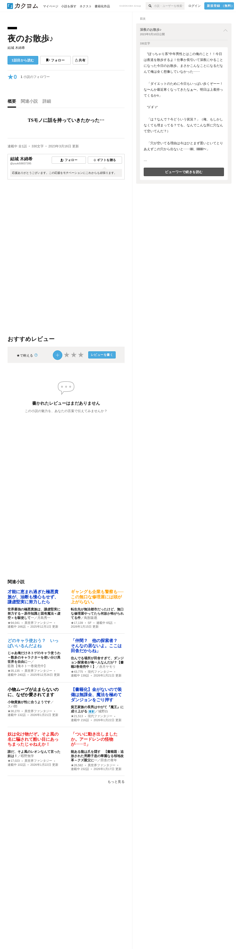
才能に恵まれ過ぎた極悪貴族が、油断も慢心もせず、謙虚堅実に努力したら (33, 596)
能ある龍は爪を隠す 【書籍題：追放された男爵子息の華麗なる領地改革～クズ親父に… (97, 756)
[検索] (150, 6)
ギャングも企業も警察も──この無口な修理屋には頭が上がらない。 (97, 596)
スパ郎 (12, 706)
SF (90, 623)
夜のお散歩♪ (31, 38)
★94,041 (14, 623)
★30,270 (14, 711)
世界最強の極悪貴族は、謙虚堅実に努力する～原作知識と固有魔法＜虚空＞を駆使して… (34, 613)
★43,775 (77, 671)
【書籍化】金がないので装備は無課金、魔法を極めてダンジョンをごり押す (96, 694)
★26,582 (77, 765)
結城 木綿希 (16, 48)
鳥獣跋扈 (90, 618)
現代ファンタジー (100, 671)
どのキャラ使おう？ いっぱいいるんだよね (33, 643)
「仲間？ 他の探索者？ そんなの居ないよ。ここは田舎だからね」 (96, 645)
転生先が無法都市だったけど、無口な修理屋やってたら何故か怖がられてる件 (97, 613)
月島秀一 (44, 618)
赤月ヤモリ (107, 666)
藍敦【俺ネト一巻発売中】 (27, 666)
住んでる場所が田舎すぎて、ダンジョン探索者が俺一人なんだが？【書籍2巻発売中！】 (97, 662)
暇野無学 (27, 756)
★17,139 (77, 623)
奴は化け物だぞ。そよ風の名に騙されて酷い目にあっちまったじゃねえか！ (33, 739)
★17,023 (14, 760)
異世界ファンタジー (38, 623)
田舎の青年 (109, 760)
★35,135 (14, 670)
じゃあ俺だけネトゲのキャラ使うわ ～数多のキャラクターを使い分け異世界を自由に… (36, 657)
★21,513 (77, 716)
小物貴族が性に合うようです (29, 702)
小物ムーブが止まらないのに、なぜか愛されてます (33, 692)
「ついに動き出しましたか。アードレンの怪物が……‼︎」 (94, 739)
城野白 (103, 711)
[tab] (13, 102)
